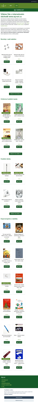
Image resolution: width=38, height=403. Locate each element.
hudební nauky (20, 24)
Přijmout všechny (19, 397)
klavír (20, 23)
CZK (11, 5)
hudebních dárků (4, 25)
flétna (28, 23)
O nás (3, 386)
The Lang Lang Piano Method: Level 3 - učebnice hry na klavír (7, 236)
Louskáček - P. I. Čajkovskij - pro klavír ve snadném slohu (7, 261)
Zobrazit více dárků (15, 213)
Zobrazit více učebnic (15, 153)
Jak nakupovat (5, 380)
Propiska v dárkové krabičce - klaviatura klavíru (7, 362)
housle (23, 23)
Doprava (3, 381)
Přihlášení (34, 1)
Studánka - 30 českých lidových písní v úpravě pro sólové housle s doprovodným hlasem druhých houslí (19, 313)
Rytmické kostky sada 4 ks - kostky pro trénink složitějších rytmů (7, 56)
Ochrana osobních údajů (6, 384)
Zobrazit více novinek (15, 93)
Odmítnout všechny (19, 400)
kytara (17, 23)
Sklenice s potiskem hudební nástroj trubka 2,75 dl (19, 201)
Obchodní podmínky (6, 383)
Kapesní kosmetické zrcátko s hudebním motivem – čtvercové (19, 81)
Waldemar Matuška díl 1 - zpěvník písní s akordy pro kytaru (19, 236)
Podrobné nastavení (8, 394)
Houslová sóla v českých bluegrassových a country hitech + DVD (19, 286)
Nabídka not (19, 10)
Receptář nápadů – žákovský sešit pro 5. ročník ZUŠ (7, 116)
